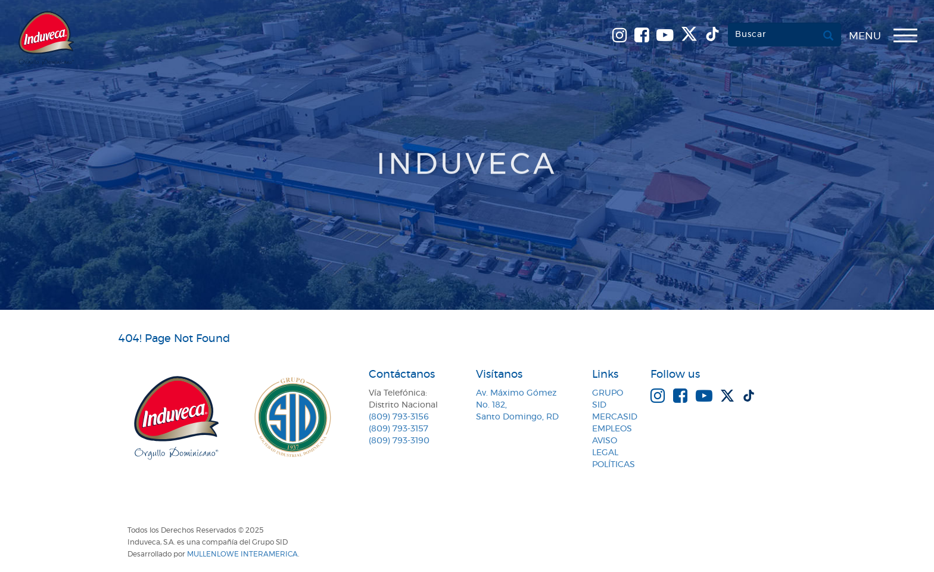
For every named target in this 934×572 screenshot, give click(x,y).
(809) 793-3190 (399, 441)
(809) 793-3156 (399, 417)
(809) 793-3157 (398, 429)
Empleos (612, 429)
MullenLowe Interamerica (242, 554)
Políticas (613, 465)
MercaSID (614, 417)
